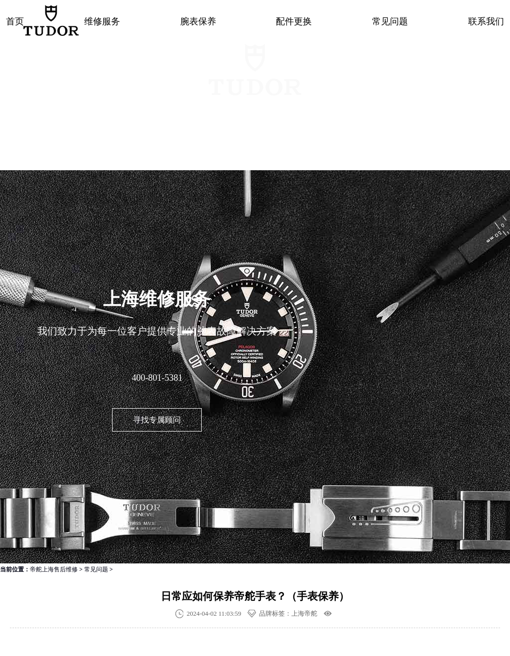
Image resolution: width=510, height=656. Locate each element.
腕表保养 (198, 21)
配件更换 (294, 21)
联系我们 (486, 21)
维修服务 (102, 21)
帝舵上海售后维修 (54, 569)
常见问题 (390, 21)
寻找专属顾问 (157, 420)
